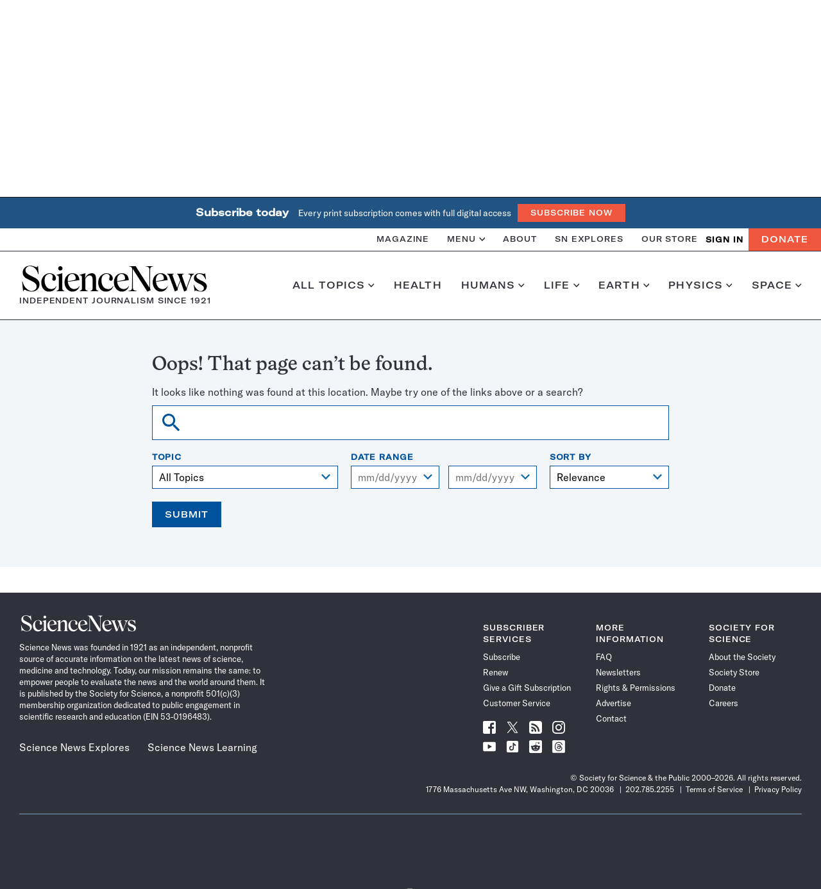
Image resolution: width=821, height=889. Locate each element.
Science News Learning (202, 747)
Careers (723, 703)
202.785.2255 (649, 789)
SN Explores (589, 239)
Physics (700, 285)
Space (777, 285)
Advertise (613, 703)
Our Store (669, 239)
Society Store (734, 672)
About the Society (742, 657)
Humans (493, 285)
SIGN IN (724, 239)
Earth (623, 285)
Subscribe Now (571, 212)
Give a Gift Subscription (527, 687)
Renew (495, 672)
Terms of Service (714, 789)
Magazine (403, 239)
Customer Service (516, 703)
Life (561, 285)
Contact (611, 718)
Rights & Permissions (635, 687)
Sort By (570, 457)
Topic (167, 457)
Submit (186, 514)
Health (418, 285)
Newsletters (618, 672)
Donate (784, 239)
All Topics (333, 285)
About (520, 239)
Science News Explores (74, 747)
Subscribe (501, 657)
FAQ (604, 657)
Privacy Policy (778, 789)
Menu (466, 239)
